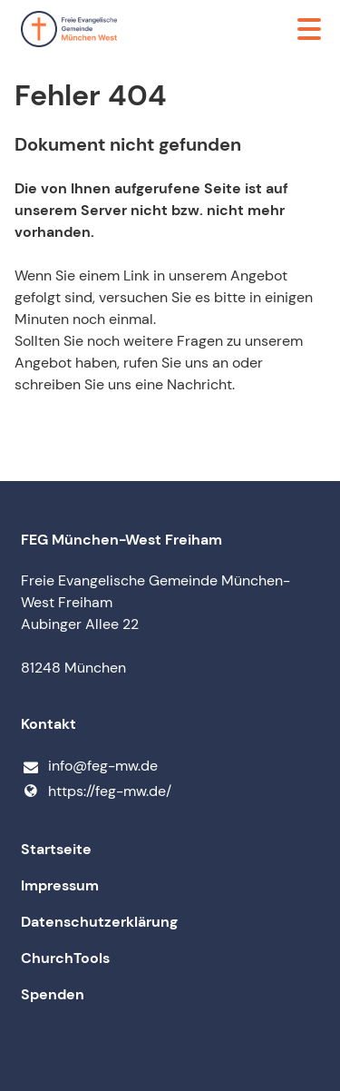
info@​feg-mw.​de (89, 766)
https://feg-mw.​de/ (96, 791)
